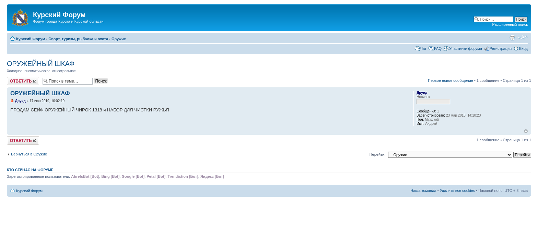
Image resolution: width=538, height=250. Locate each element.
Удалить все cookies (457, 190)
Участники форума (465, 48)
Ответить (23, 81)
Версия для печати (512, 37)
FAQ (438, 48)
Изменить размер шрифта (523, 37)
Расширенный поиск (510, 24)
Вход (523, 48)
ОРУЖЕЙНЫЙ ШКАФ (40, 63)
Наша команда (423, 190)
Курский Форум (30, 39)
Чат (423, 48)
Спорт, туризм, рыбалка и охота (78, 39)
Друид (20, 101)
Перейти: (378, 154)
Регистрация (501, 48)
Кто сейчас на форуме (30, 170)
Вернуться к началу (526, 131)
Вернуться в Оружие (29, 154)
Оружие (119, 39)
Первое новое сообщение (450, 80)
